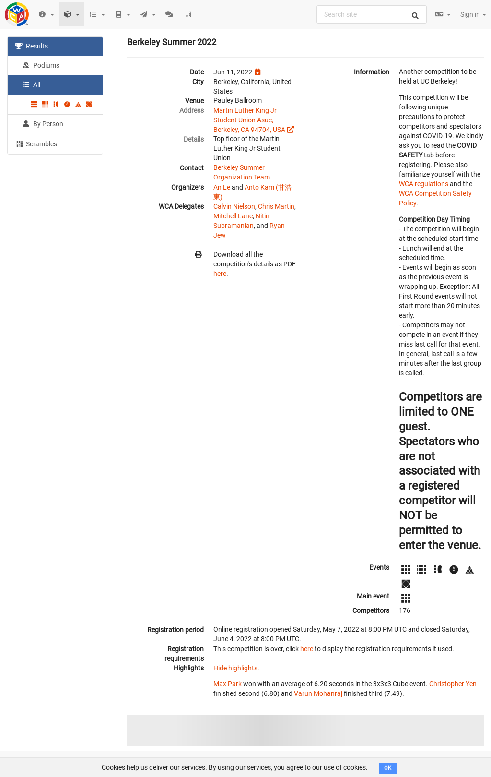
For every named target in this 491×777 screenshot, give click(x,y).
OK (387, 768)
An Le (221, 187)
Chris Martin (276, 206)
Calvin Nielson (234, 206)
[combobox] (371, 14)
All (31, 84)
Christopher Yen (453, 684)
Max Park (227, 684)
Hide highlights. (236, 668)
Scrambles (36, 143)
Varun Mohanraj (318, 693)
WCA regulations (423, 184)
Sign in (473, 14)
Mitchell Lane (233, 216)
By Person (42, 124)
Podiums (40, 65)
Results (31, 46)
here (219, 273)
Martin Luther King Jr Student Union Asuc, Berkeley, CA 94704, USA (249, 120)
